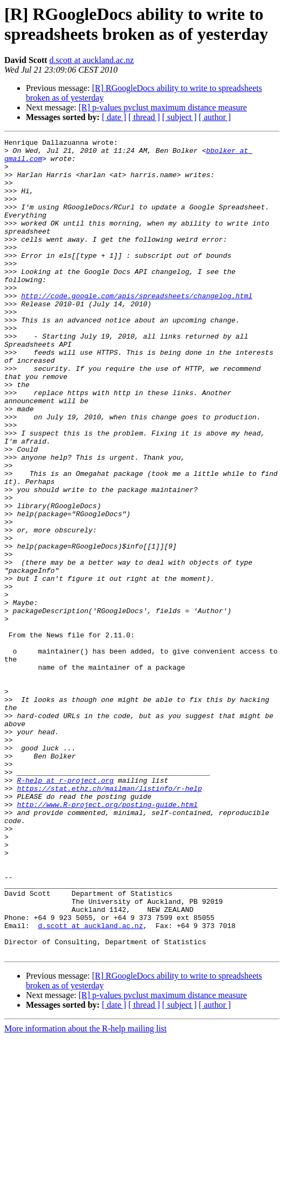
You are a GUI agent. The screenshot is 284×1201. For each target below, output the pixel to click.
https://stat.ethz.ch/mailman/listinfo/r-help (109, 919)
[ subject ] (179, 117)
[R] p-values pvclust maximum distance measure (163, 107)
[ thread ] (144, 117)
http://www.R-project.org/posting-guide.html (107, 938)
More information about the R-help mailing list (85, 1191)
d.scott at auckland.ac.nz (92, 60)
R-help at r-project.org (65, 909)
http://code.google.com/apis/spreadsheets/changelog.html (136, 328)
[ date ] (114, 117)
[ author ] (215, 117)
